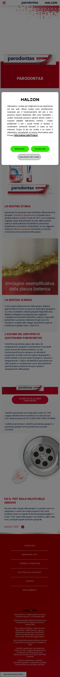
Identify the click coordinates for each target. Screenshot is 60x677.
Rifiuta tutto (19, 149)
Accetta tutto (40, 149)
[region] (30, 128)
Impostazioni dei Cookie (29, 157)
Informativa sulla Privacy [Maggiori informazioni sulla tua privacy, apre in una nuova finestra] (26, 135)
